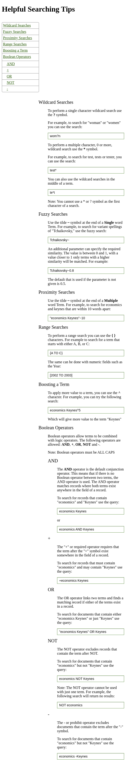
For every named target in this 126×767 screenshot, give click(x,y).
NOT (10, 83)
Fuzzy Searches (14, 32)
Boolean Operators (17, 57)
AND (11, 64)
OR (9, 76)
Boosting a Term (15, 50)
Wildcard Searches (17, 25)
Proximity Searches (17, 38)
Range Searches (15, 44)
